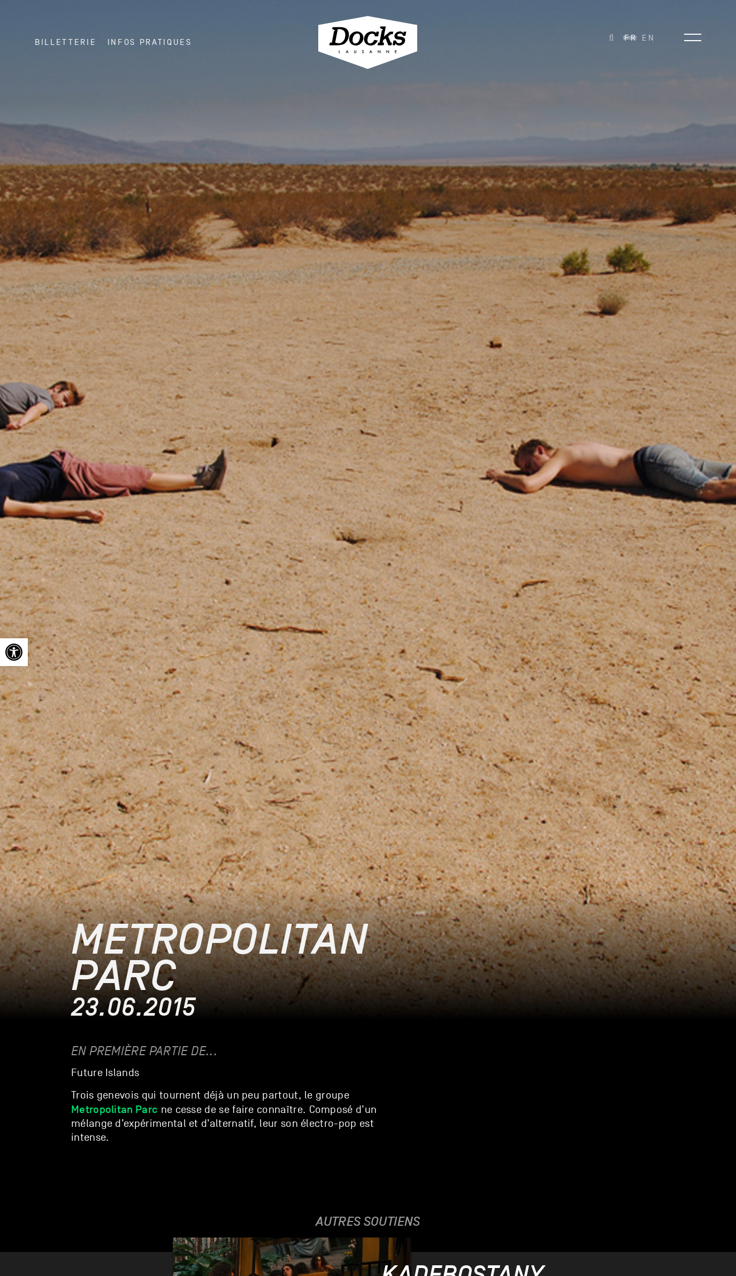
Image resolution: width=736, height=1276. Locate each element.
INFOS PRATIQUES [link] (150, 42)
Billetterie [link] (65, 42)
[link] (14, 652)
